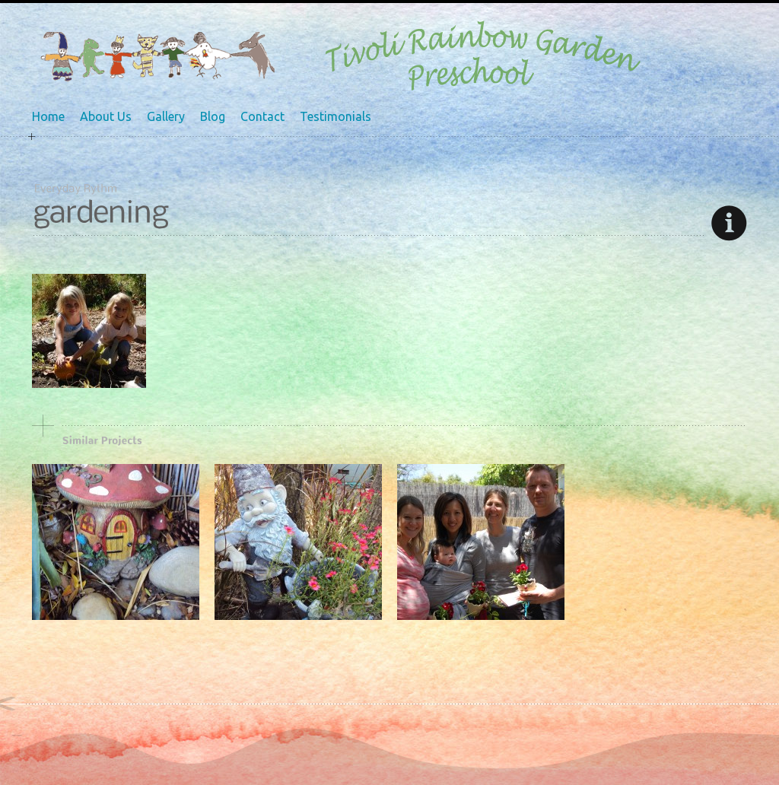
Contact (262, 116)
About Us (106, 116)
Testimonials (335, 116)
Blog (212, 116)
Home (48, 116)
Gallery (166, 116)
